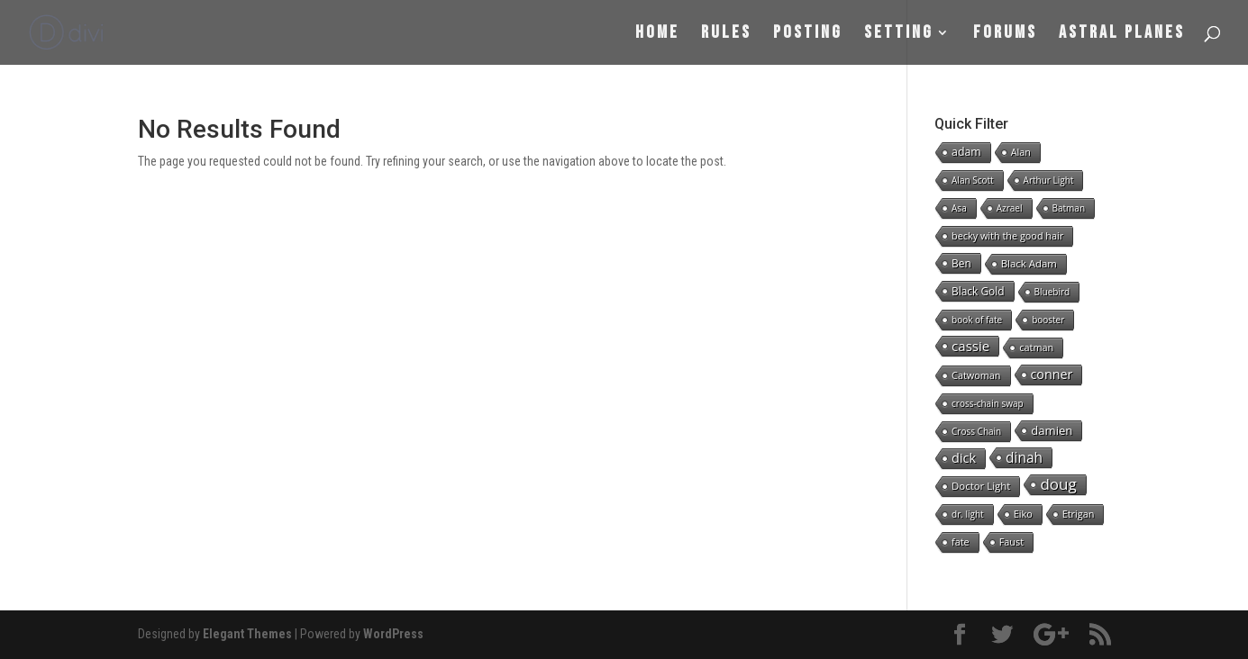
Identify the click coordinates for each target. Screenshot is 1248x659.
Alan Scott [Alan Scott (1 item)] (973, 180)
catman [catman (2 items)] (1036, 347)
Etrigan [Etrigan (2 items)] (1078, 513)
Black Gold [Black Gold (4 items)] (978, 291)
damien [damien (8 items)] (1051, 430)
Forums (1005, 34)
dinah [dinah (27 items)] (1024, 457)
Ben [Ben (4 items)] (961, 263)
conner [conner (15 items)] (1052, 374)
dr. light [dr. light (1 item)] (968, 514)
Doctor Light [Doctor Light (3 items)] (981, 485)
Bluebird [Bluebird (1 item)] (1052, 291)
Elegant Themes (247, 634)
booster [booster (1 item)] (1048, 319)
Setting (899, 34)
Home (657, 34)
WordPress (393, 634)
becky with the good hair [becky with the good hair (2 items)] (1007, 235)
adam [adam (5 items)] (966, 151)
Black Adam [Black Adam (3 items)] (1029, 263)
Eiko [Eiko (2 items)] (1023, 513)
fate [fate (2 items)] (961, 541)
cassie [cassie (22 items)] (970, 346)
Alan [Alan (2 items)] (1021, 151)
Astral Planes (1122, 34)
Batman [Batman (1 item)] (1069, 208)
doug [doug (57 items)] (1058, 484)
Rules (726, 34)
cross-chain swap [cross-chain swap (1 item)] (988, 403)
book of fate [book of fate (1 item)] (977, 319)
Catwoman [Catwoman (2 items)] (976, 375)
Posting (808, 34)
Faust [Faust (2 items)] (1011, 541)
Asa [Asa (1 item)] (959, 208)
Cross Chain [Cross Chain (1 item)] (976, 431)
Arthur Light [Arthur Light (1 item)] (1049, 180)
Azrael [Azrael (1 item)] (1010, 208)
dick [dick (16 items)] (964, 457)
